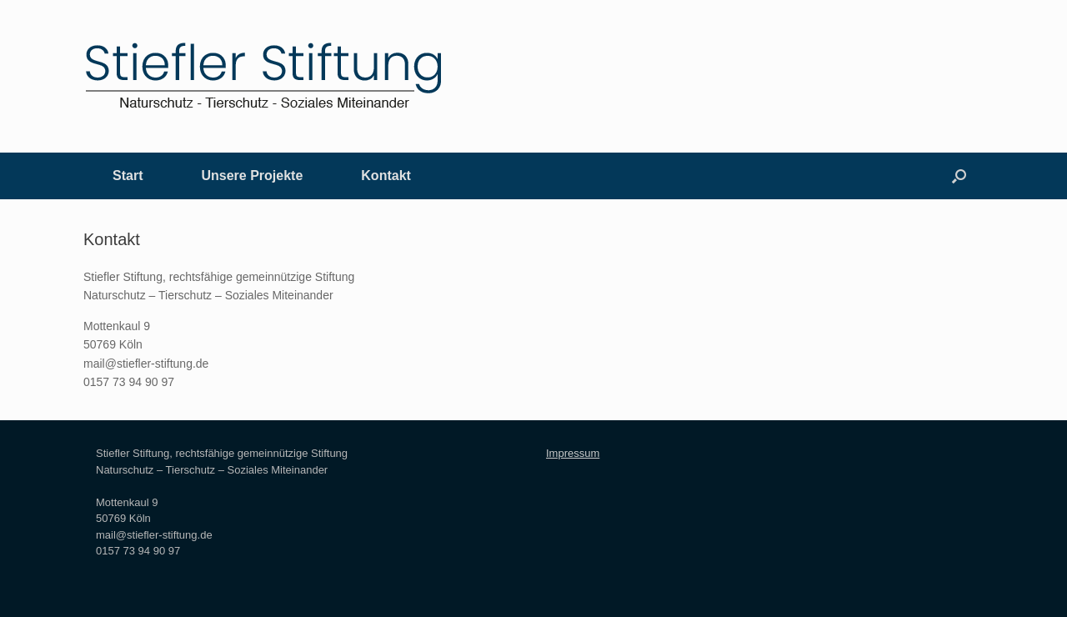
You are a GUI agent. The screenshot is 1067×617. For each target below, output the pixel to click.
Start (128, 175)
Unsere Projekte (252, 175)
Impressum (572, 453)
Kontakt (386, 175)
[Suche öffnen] (959, 176)
